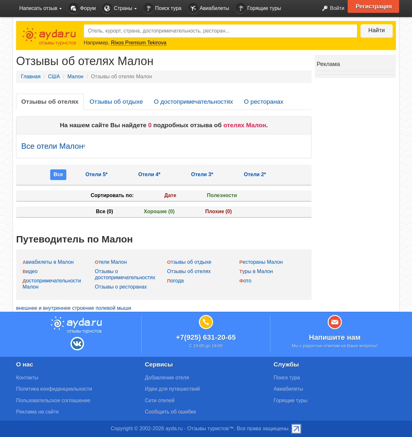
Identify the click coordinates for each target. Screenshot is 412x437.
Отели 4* (149, 174)
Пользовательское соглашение (53, 400)
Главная (31, 76)
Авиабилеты (208, 8)
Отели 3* (202, 174)
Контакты (27, 377)
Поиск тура (162, 8)
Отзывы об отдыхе (116, 101)
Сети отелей (159, 400)
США (54, 76)
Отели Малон (111, 262)
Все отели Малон (53, 146)
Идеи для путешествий (172, 389)
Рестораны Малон (261, 262)
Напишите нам (335, 337)
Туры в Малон (256, 271)
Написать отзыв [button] (40, 8)
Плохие (218, 211)
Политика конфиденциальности (54, 389)
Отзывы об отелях (50, 101)
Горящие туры (258, 8)
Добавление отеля (167, 377)
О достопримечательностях (193, 101)
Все (58, 174)
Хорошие (159, 211)
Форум (82, 8)
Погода (175, 280)
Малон (75, 76)
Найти (376, 30)
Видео (30, 271)
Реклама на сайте (37, 411)
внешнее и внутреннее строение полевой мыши (73, 308)
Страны (119, 8)
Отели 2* (255, 174)
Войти (331, 8)
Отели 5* (97, 174)
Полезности (222, 195)
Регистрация (374, 6)
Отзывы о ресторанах (121, 287)
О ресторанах (264, 101)
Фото (245, 280)
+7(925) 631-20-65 (206, 337)
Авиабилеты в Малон (48, 262)
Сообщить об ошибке (170, 411)
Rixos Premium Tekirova (138, 42)
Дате (170, 195)
